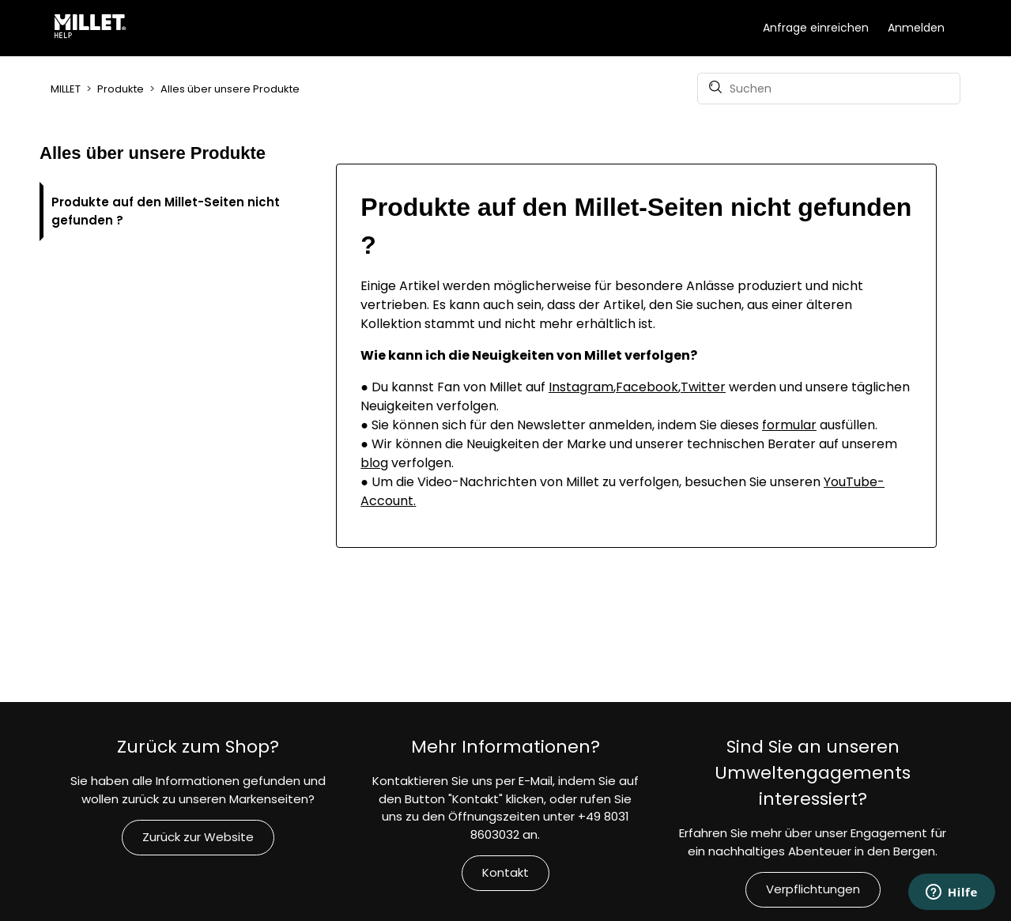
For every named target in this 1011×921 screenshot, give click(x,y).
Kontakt (505, 872)
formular (789, 425)
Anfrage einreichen (816, 28)
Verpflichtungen (813, 889)
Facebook (647, 387)
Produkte (120, 88)
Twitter (703, 387)
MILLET (66, 88)
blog (374, 463)
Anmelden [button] (916, 28)
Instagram (581, 387)
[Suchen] (828, 88)
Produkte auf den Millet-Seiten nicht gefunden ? (165, 211)
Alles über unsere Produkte (230, 88)
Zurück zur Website (198, 837)
